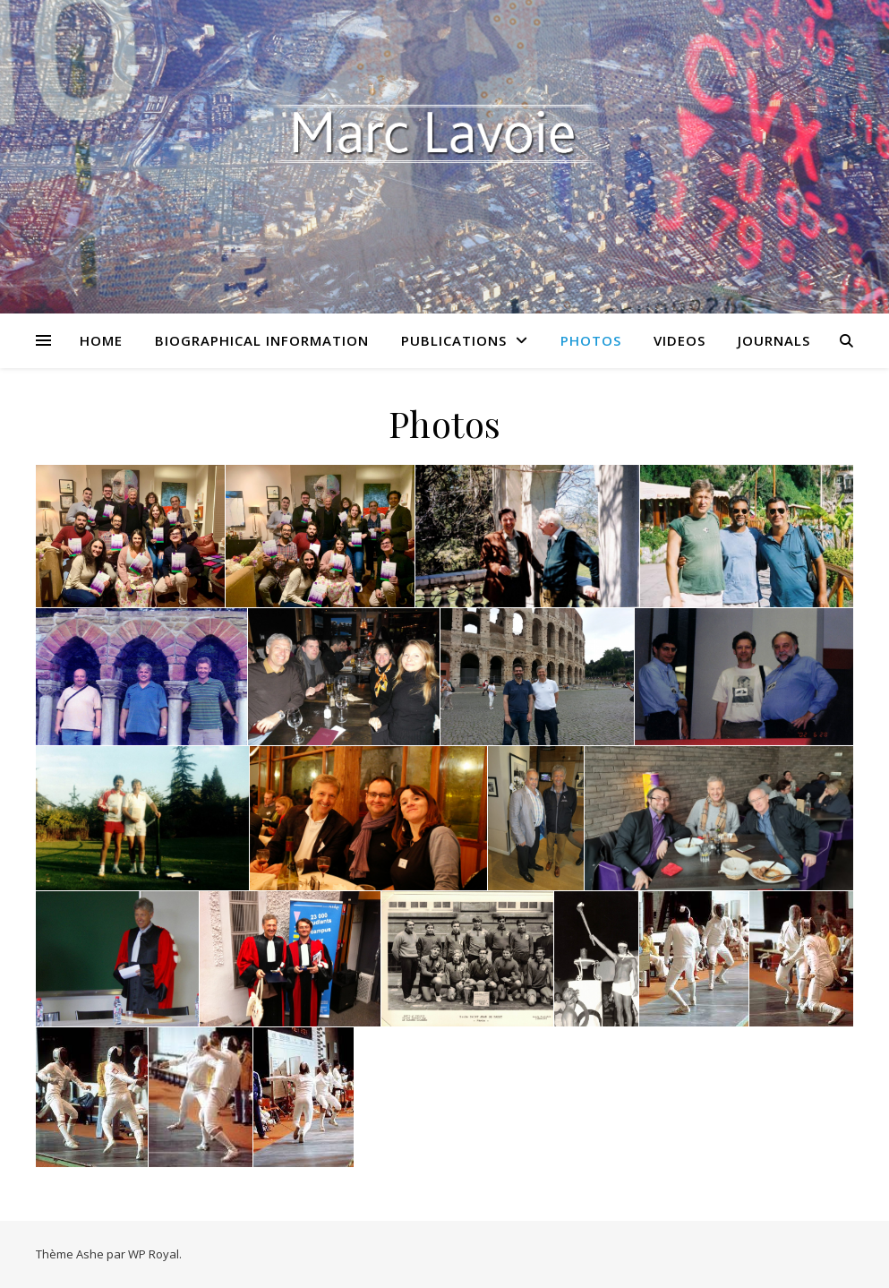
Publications (454, 340)
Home (101, 340)
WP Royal (153, 1254)
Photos (590, 340)
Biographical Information (262, 340)
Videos (679, 340)
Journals (774, 340)
